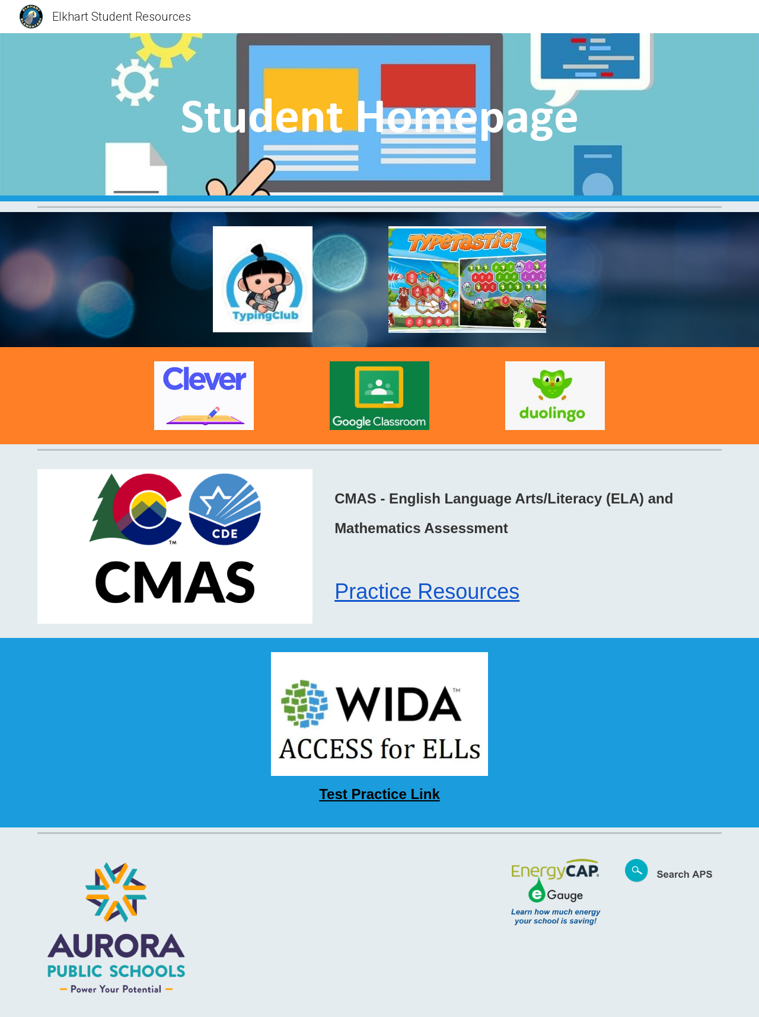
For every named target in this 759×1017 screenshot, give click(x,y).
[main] (379, 117)
